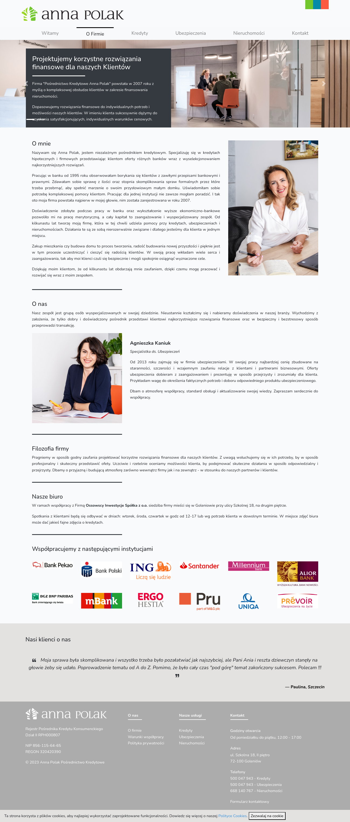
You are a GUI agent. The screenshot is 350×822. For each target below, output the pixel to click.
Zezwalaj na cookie (267, 815)
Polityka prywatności (146, 743)
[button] (26, 83)
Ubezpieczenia (190, 33)
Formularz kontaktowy (249, 801)
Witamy (49, 33)
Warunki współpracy (146, 737)
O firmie (135, 730)
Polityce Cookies (233, 815)
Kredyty (139, 33)
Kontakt (300, 33)
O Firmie (100, 33)
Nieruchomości (249, 33)
